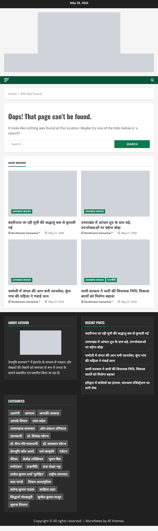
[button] (6, 80)
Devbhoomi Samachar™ (25, 233)
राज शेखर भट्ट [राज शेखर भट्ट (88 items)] (51, 466)
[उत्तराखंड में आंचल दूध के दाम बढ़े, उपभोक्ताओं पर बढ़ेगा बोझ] (115, 194)
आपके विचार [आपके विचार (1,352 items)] (18, 420)
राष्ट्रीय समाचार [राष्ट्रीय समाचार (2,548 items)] (58, 473)
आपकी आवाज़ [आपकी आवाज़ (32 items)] (49, 413)
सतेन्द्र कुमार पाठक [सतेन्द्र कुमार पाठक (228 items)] (22, 489)
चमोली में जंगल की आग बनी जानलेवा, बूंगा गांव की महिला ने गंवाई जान (39, 293)
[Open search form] (152, 80)
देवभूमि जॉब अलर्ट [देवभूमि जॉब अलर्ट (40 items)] (22, 451)
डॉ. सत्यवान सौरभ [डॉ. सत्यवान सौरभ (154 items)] (54, 443)
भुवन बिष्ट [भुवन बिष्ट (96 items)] (54, 458)
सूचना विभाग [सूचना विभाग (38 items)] (18, 504)
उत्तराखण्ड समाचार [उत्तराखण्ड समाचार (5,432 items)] (22, 428)
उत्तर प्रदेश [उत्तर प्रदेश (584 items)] (39, 420)
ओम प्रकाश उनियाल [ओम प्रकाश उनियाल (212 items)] (53, 428)
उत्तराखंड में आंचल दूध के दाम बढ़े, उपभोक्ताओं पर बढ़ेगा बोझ (106, 224)
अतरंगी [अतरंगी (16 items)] (15, 413)
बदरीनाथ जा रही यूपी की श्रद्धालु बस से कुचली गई (42, 224)
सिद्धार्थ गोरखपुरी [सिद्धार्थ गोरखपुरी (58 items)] (21, 496)
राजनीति (111, 280)
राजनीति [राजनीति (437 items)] (32, 466)
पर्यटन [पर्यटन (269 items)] (63, 451)
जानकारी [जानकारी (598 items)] (16, 435)
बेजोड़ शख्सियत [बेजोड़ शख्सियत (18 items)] (33, 458)
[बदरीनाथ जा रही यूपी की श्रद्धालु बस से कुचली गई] (42, 194)
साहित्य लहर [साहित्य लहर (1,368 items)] (47, 489)
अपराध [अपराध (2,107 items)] (29, 413)
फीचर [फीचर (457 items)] (14, 458)
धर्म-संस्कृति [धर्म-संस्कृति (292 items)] (46, 451)
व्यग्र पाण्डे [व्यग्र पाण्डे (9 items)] (16, 481)
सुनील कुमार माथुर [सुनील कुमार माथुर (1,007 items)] (49, 496)
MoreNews (94, 521)
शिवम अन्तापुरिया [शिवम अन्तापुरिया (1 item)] (39, 481)
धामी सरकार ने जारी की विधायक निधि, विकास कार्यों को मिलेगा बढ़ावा (115, 293)
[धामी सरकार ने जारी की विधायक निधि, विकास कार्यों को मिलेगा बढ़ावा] (115, 262)
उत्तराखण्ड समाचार (22, 211)
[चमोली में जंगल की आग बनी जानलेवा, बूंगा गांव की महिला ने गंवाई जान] (42, 262)
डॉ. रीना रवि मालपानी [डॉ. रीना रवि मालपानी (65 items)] (24, 443)
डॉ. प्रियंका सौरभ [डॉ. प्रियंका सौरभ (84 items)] (38, 435)
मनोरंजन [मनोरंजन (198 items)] (15, 466)
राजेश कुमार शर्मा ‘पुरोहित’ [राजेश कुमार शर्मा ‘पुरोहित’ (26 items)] (27, 473)
